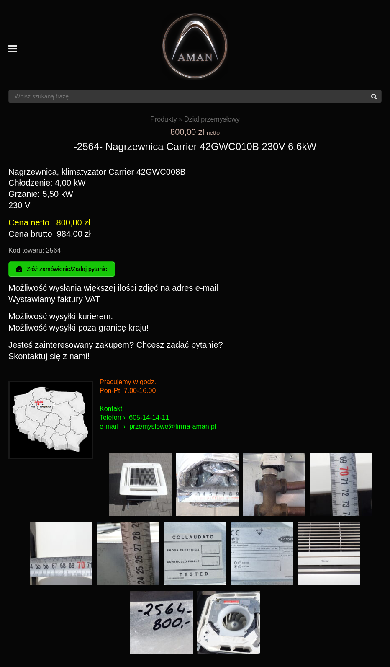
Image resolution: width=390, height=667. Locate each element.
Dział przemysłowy (211, 119)
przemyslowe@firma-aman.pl (172, 426)
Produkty (163, 119)
